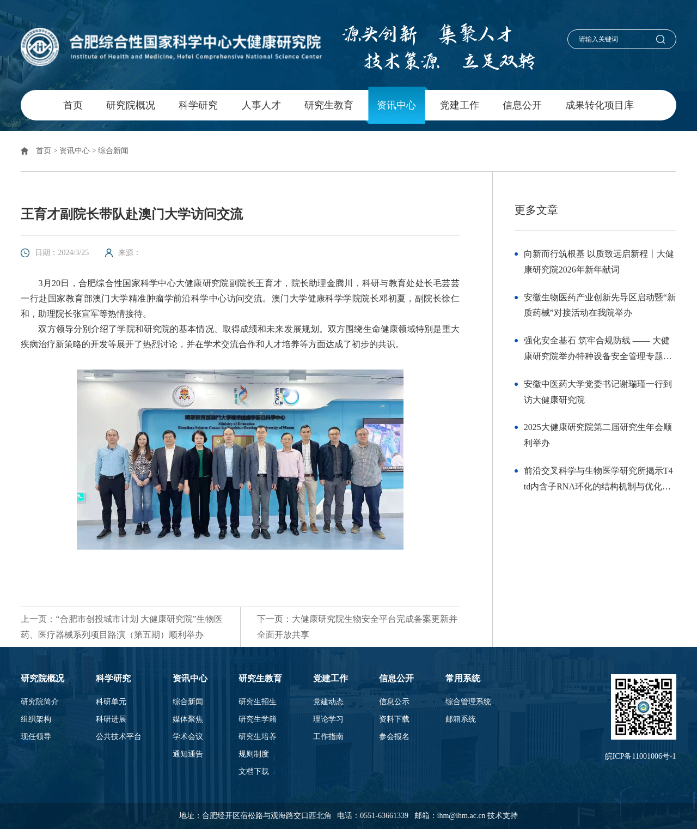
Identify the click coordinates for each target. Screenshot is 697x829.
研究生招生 (258, 702)
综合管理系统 (468, 702)
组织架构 (36, 719)
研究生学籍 (258, 719)
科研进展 (111, 719)
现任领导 (36, 737)
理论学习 (328, 719)
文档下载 (254, 772)
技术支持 (502, 816)
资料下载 (394, 719)
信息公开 (522, 105)
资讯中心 (396, 105)
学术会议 (188, 737)
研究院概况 (130, 105)
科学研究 (198, 105)
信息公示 (394, 702)
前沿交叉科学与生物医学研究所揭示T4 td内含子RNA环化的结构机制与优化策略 (598, 480)
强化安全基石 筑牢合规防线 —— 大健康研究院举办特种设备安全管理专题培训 (598, 350)
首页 (73, 105)
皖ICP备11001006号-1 (640, 756)
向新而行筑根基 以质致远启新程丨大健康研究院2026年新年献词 (599, 261)
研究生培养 (258, 737)
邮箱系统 (460, 719)
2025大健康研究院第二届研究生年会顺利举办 (598, 434)
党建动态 (328, 702)
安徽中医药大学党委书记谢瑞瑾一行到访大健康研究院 (598, 391)
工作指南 (328, 737)
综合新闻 (113, 151)
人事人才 (261, 105)
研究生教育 (328, 105)
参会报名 (394, 737)
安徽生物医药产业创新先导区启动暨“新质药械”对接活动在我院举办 (600, 305)
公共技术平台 (119, 737)
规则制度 (254, 754)
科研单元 (111, 702)
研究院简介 (40, 702)
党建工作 (459, 105)
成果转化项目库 (599, 105)
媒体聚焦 (188, 719)
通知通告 (188, 754)
